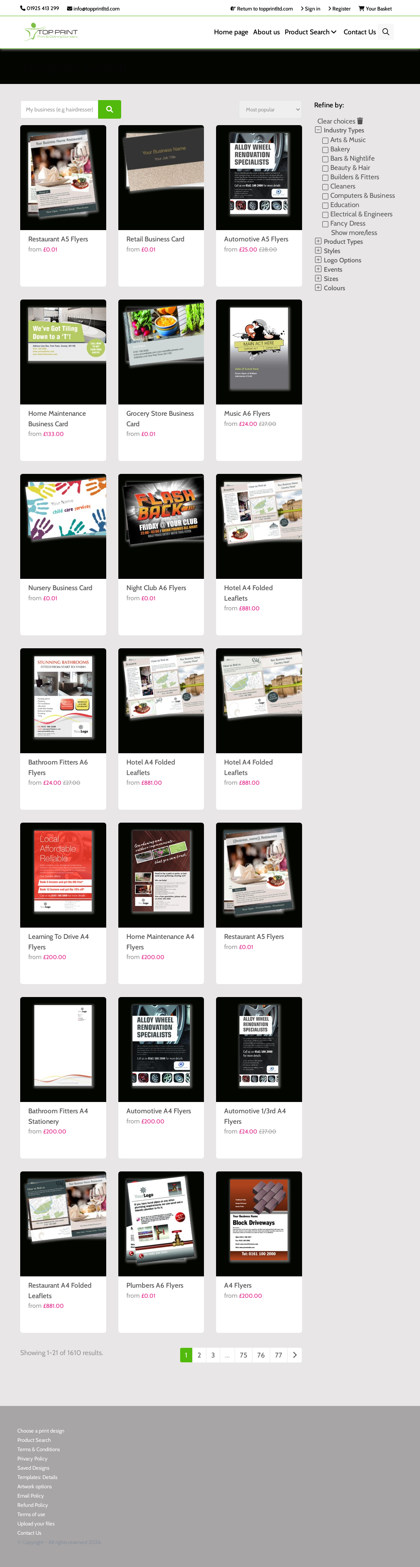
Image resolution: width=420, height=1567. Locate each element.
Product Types (338, 241)
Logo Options (337, 260)
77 (278, 1355)
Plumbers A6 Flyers (154, 1285)
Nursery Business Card (60, 588)
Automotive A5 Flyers (256, 239)
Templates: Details (37, 1477)
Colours (329, 288)
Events (328, 269)
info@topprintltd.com (93, 8)
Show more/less (354, 232)
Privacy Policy (32, 1458)
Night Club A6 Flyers (156, 588)
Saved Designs (33, 1467)
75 (243, 1355)
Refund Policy (32, 1505)
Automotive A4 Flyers (158, 1111)
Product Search (312, 32)
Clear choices (340, 121)
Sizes (326, 279)
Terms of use (31, 1514)
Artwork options (34, 1486)
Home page (231, 32)
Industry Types (339, 130)
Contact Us (360, 32)
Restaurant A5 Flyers (58, 239)
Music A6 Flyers (247, 413)
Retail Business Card (155, 239)
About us (266, 32)
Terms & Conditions (38, 1449)
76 (261, 1355)
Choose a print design (40, 1430)
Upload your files (36, 1523)
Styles (327, 251)
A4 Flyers (238, 1285)
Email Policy (30, 1495)
